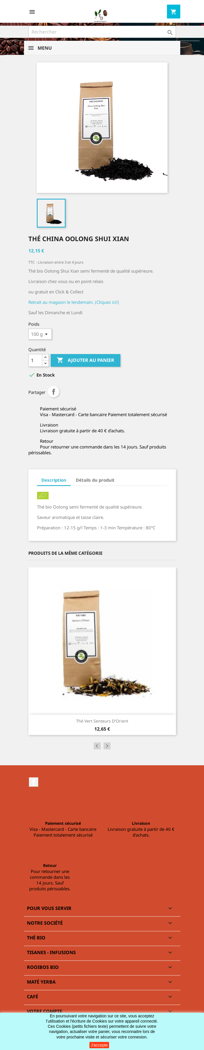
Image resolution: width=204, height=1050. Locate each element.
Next (107, 745)
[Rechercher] (102, 32)
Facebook (33, 782)
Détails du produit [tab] (95, 480)
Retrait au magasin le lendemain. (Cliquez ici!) (73, 302)
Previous (97, 745)
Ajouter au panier (85, 360)
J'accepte (99, 1045)
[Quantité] (35, 360)
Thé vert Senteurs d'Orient (102, 721)
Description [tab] (53, 480)
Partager (53, 391)
